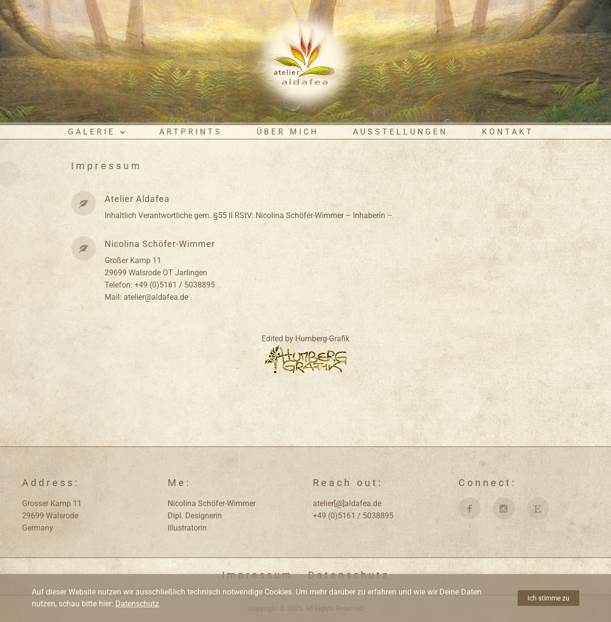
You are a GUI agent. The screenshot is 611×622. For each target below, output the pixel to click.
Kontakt (508, 131)
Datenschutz (137, 603)
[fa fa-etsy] (538, 508)
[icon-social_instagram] (506, 508)
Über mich (288, 131)
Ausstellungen (400, 131)
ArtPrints (190, 131)
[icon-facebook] (471, 508)
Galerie (91, 131)
